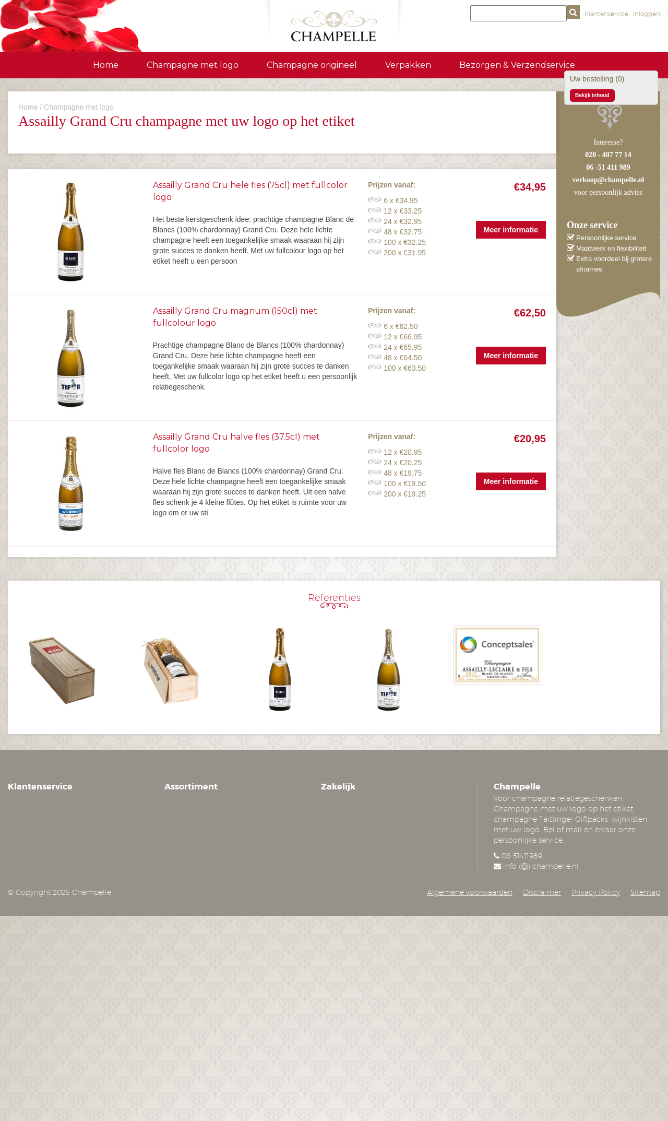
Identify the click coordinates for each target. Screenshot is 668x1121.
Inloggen (646, 14)
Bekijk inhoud (592, 95)
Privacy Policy (595, 892)
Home (105, 65)
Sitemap (645, 892)
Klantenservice (606, 14)
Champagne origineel (312, 65)
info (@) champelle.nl (541, 866)
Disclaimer (542, 892)
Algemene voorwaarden (469, 892)
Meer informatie (511, 230)
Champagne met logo (192, 65)
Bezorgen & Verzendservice (517, 65)
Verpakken (408, 65)
